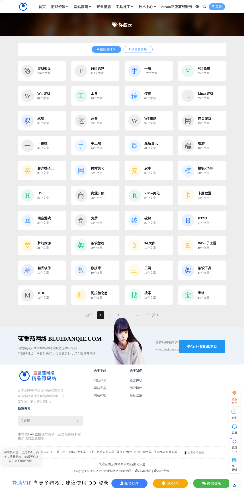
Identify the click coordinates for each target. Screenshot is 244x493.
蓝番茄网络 (111, 471)
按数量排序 (106, 49)
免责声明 (136, 380)
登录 (217, 6)
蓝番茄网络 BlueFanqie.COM (60, 339)
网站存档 (100, 395)
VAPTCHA (68, 452)
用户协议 (136, 388)
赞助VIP (22, 483)
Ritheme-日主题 (49, 452)
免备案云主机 (86, 452)
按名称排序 (138, 49)
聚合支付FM (124, 452)
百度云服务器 (105, 452)
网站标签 (100, 380)
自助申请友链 (194, 452)
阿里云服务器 (143, 452)
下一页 (152, 315)
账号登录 (129, 483)
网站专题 (100, 388)
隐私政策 (136, 395)
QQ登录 (170, 483)
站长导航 (162, 471)
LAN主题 (34, 434)
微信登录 (211, 483)
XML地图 (143, 471)
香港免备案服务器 (165, 452)
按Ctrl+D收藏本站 (201, 346)
